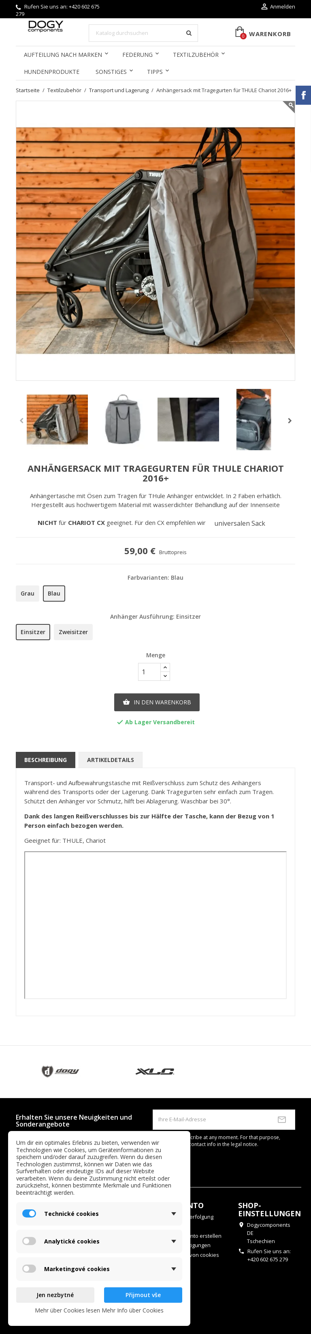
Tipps (155, 72)
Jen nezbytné (55, 1295)
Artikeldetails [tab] (110, 760)
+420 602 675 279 (267, 1259)
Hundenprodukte (51, 72)
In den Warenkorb (157, 702)
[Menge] (149, 672)
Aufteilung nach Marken (63, 54)
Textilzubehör (196, 54)
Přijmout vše (143, 1295)
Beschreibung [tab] (45, 760)
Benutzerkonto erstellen (192, 1235)
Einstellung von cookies (190, 1254)
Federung (137, 54)
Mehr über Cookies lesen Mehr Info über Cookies (99, 1310)
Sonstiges (111, 72)
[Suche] (143, 33)
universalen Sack (240, 523)
